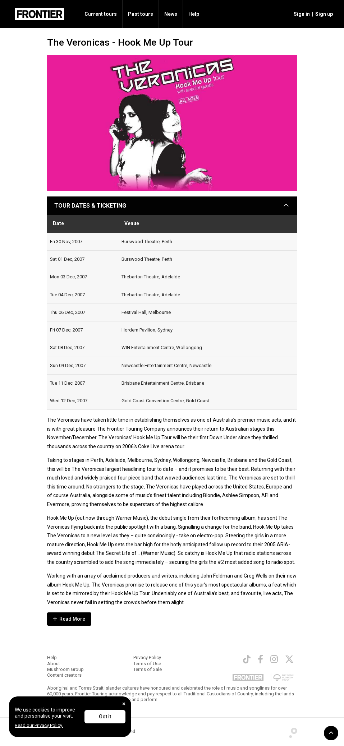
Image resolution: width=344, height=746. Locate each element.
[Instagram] (274, 659)
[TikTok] (247, 659)
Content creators (64, 675)
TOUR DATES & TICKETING (90, 205)
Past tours (140, 14)
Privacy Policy (147, 657)
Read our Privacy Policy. (39, 725)
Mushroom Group (65, 669)
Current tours (100, 14)
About (53, 663)
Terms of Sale (147, 669)
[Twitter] (289, 659)
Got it (105, 716)
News (170, 14)
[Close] (123, 703)
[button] (300, 14)
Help (193, 14)
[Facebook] (260, 659)
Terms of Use (147, 663)
